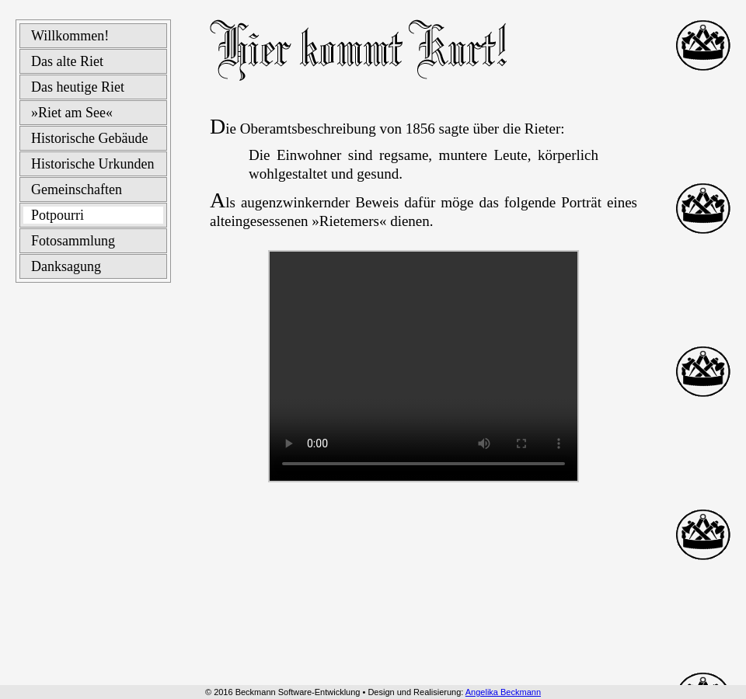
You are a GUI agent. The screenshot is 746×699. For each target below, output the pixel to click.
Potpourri (57, 215)
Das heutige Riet (77, 87)
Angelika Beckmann (503, 692)
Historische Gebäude (89, 138)
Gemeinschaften (76, 189)
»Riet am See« (72, 112)
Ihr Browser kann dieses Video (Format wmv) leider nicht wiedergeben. (423, 366)
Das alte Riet (67, 61)
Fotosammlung (73, 241)
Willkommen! (70, 35)
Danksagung (66, 266)
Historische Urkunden (92, 164)
